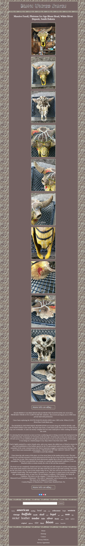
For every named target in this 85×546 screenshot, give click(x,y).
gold (62, 515)
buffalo (26, 514)
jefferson (31, 523)
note (67, 514)
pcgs (49, 511)
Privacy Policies (43, 540)
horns (13, 511)
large (64, 511)
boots (57, 519)
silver (50, 518)
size (36, 522)
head (39, 510)
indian (57, 523)
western (71, 510)
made (35, 515)
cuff (58, 515)
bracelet (63, 523)
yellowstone (56, 511)
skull (41, 514)
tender (36, 518)
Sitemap (43, 534)
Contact (43, 537)
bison (49, 522)
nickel (15, 518)
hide (43, 518)
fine (73, 515)
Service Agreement (43, 543)
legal (53, 514)
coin (45, 511)
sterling (33, 511)
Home (43, 531)
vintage (16, 514)
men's (62, 519)
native (73, 519)
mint (67, 519)
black (42, 523)
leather (25, 518)
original (24, 523)
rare (47, 515)
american (23, 510)
